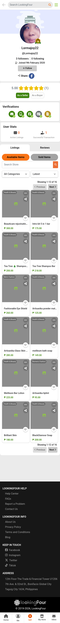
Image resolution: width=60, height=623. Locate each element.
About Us (10, 521)
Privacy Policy (13, 526)
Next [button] (52, 187)
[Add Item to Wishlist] (25, 217)
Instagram (12, 555)
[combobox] (27, 5)
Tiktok (10, 565)
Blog (7, 537)
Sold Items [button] (44, 157)
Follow (27, 68)
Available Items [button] (15, 157)
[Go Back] (4, 5)
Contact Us (11, 509)
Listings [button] (15, 147)
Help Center (12, 493)
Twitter (11, 560)
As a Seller (22, 95)
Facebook (12, 550)
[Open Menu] (56, 5)
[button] (6, 617)
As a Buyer (37, 95)
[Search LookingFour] (50, 5)
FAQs (8, 498)
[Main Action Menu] (25, 193)
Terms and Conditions (17, 532)
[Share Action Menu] (25, 199)
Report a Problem (15, 503)
